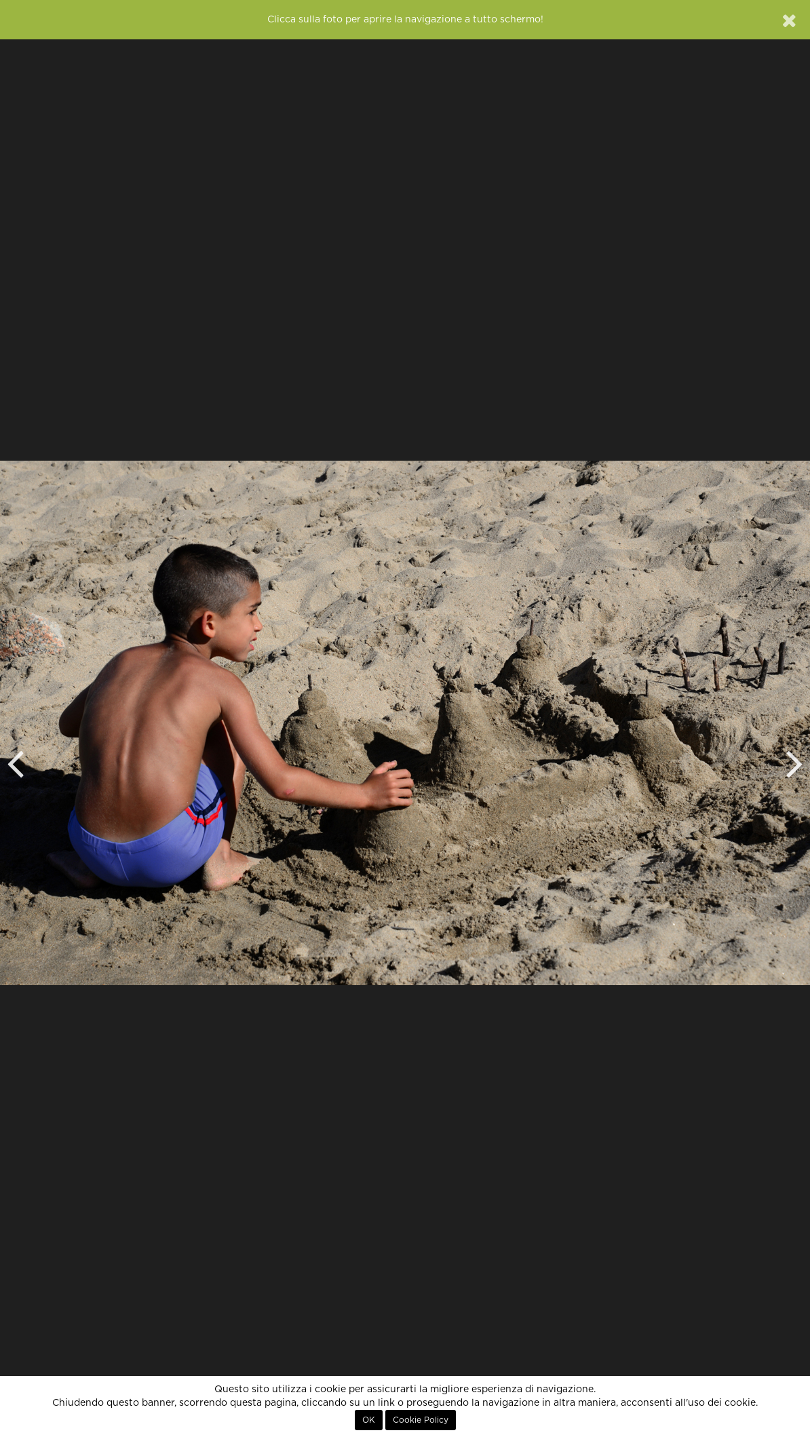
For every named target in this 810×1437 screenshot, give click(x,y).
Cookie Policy (420, 1420)
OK (368, 1420)
